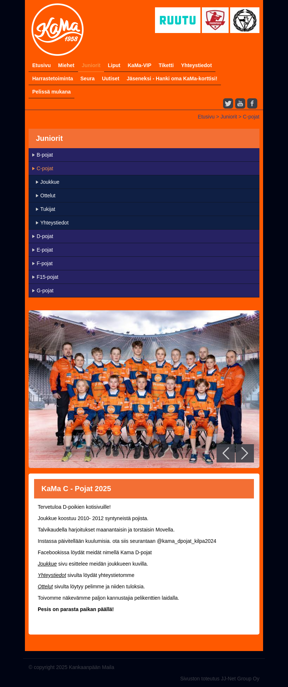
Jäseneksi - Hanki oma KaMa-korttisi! (172, 78)
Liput (114, 65)
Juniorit (91, 65)
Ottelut (47, 195)
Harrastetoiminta (52, 78)
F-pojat (45, 263)
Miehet (66, 65)
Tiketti (166, 65)
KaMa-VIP (139, 65)
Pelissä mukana (51, 92)
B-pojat (45, 155)
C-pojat (251, 117)
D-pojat (45, 236)
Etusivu (41, 65)
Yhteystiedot (196, 65)
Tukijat (47, 209)
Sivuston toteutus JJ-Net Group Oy (219, 678)
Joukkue (49, 182)
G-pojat (45, 290)
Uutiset (110, 78)
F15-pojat (47, 277)
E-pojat (45, 250)
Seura (87, 78)
